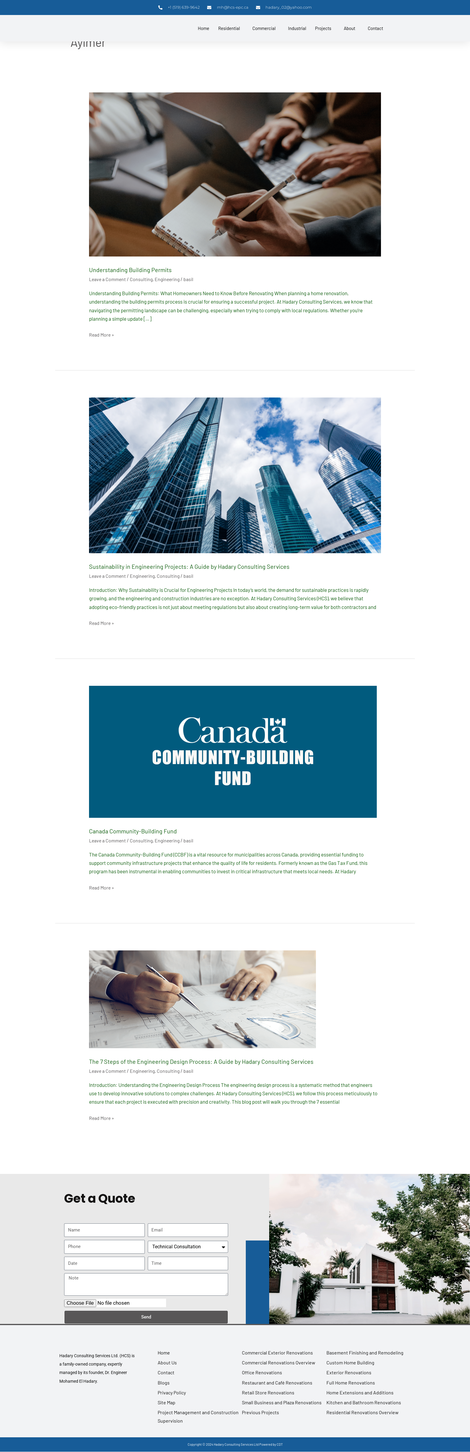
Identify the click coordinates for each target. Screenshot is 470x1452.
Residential (229, 29)
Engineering (170, 279)
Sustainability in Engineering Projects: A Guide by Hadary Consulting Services (212, 565)
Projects (323, 29)
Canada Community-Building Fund (144, 830)
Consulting (143, 279)
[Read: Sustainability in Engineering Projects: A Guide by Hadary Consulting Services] (235, 475)
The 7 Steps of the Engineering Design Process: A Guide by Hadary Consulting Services (227, 1060)
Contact (375, 29)
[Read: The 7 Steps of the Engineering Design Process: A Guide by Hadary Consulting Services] (202, 998)
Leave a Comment (108, 279)
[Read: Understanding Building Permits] (235, 174)
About (349, 29)
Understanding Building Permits (140, 269)
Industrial (297, 29)
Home (203, 29)
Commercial (263, 29)
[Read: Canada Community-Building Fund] (233, 751)
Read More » (102, 334)
